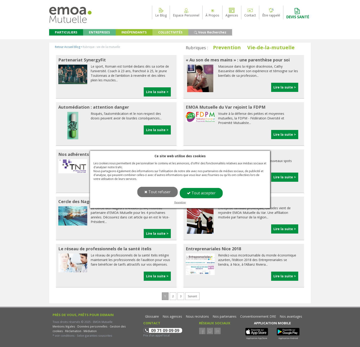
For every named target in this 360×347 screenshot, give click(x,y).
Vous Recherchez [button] (210, 32)
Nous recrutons (197, 316)
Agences (231, 12)
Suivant (192, 296)
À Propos (212, 12)
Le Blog (161, 12)
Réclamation (73, 331)
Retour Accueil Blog (67, 47)
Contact (250, 12)
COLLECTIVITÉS (170, 32)
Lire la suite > (157, 92)
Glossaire (152, 316)
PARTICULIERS (66, 32)
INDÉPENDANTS (134, 32)
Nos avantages (291, 316)
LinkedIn (217, 331)
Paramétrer (180, 202)
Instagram (210, 331)
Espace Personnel (186, 12)
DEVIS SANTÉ (297, 13)
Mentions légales (64, 326)
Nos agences (172, 316)
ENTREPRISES (99, 32)
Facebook (202, 331)
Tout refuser (157, 191)
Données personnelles (92, 326)
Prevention (227, 47)
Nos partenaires (224, 316)
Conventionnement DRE (258, 316)
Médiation (90, 331)
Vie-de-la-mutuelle (271, 47)
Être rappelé (271, 12)
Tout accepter (201, 193)
